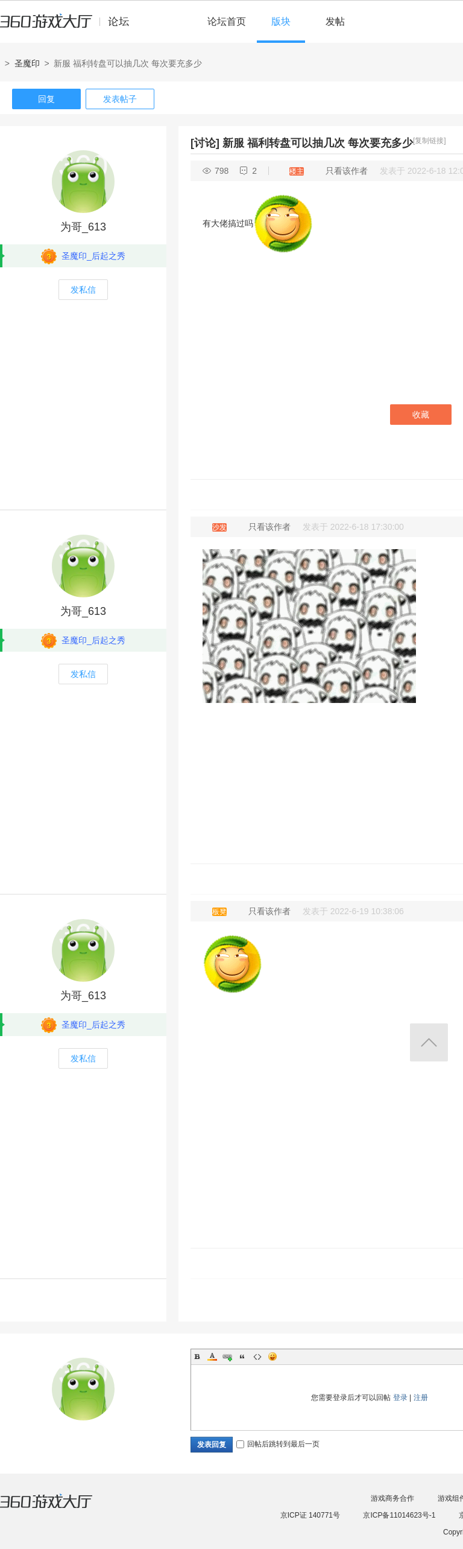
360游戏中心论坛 (69, 26)
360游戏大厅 (58, 1508)
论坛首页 (226, 21)
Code (257, 1356)
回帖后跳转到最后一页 (278, 1444)
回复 (46, 99)
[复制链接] (429, 140)
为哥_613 (83, 227)
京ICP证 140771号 (310, 1515)
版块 (281, 21)
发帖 (335, 21)
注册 (421, 1397)
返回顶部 (429, 1042)
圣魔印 (27, 63)
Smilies (272, 1356)
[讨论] (205, 143)
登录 (400, 1397)
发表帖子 (120, 99)
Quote (242, 1356)
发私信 (83, 289)
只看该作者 (347, 171)
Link (227, 1356)
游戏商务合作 (392, 1498)
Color (212, 1356)
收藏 (420, 414)
